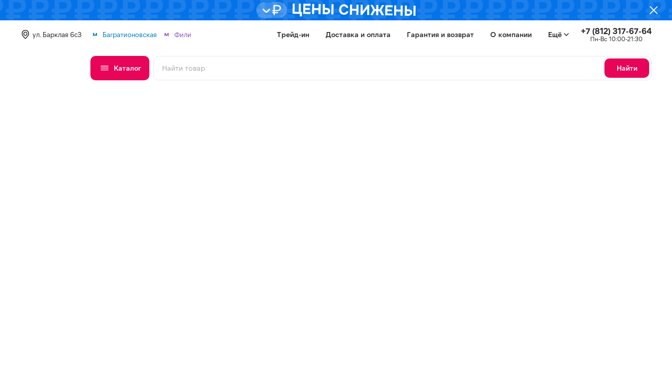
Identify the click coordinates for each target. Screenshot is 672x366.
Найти (627, 68)
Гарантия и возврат (440, 34)
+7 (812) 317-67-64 (616, 31)
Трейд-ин (293, 34)
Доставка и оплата (358, 34)
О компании (511, 34)
